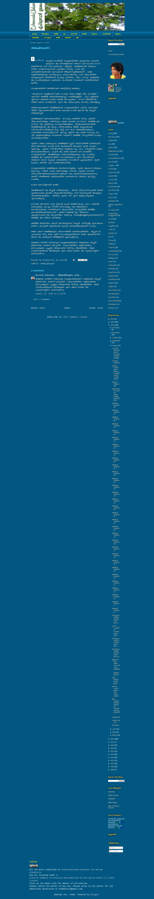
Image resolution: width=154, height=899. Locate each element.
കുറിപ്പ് (34, 34)
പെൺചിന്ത (106, 34)
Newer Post (38, 308)
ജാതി (58, 37)
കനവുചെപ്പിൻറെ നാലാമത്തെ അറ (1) (115, 652)
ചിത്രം (110, 147)
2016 (113, 745)
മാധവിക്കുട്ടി (112, 293)
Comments (114, 851)
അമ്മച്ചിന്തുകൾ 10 (115, 596)
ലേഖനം (94, 34)
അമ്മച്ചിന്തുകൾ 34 (115, 432)
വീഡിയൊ (112, 190)
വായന (110, 261)
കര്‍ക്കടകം (112, 276)
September (116, 341)
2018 (113, 739)
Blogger (95, 894)
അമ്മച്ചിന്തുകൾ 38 (115, 405)
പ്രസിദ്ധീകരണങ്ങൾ (116, 54)
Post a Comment (41, 299)
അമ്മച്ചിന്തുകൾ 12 (115, 583)
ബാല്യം (68, 37)
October (115, 338)
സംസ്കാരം (47, 37)
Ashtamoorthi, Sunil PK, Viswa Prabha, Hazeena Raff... (116, 394)
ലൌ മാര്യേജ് (113, 301)
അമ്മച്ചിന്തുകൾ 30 (115, 460)
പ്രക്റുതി (112, 283)
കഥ (64, 34)
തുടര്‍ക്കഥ (35, 37)
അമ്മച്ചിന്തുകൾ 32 (115, 446)
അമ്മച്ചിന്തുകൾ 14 (115, 569)
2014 (113, 751)
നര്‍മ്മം (110, 244)
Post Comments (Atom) (75, 317)
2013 (113, 754)
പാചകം (111, 179)
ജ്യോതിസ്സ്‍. (112, 802)
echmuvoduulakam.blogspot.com (77, 870)
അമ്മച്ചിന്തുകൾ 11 (115, 590)
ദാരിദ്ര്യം (112, 268)
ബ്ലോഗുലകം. (113, 795)
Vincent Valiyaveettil (115, 384)
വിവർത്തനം (112, 304)
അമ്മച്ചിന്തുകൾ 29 (115, 466)
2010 (113, 763)
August (115, 345)
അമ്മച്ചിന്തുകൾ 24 (115, 501)
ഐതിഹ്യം (112, 272)
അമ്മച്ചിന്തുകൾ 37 (115, 412)
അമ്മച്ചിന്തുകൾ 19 (115, 535)
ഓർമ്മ (56, 34)
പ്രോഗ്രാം (112, 172)
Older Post (96, 308)
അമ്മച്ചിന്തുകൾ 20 (115, 528)
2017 (113, 742)
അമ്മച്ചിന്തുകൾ (47, 264)
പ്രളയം (111, 286)
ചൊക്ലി (111, 154)
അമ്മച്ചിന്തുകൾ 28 (115, 473)
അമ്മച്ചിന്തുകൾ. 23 (116, 507)
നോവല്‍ (74, 34)
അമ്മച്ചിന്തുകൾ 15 (115, 562)
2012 (113, 757)
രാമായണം (112, 297)
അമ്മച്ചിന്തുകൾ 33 (115, 439)
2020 (113, 322)
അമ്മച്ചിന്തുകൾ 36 (115, 419)
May (114, 732)
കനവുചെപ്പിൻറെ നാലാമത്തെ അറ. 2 (115, 642)
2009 (113, 766)
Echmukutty (35, 872)
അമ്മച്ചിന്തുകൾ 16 (115, 555)
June (114, 729)
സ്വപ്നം (111, 240)
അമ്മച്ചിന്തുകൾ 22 (115, 514)
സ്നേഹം (118, 34)
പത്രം (110, 229)
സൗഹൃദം (111, 254)
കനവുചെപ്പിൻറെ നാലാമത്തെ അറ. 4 (115, 619)
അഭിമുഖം (111, 258)
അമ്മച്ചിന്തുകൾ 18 (115, 542)
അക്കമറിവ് (116, 717)
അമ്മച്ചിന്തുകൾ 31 (115, 453)
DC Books (115, 725)
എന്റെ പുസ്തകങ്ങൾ (115, 204)
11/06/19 (37, 59)
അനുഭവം (45, 34)
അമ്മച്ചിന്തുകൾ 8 (115, 610)
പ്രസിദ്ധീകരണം (114, 158)
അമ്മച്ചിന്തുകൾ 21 (115, 521)
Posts (112, 848)
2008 (113, 770)
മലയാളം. (111, 792)
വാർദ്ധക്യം (112, 265)
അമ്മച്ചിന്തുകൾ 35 (115, 425)
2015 (113, 748)
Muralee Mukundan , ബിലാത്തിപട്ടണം (54, 275)
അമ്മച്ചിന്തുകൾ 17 (115, 548)
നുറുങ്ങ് (111, 219)
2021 (113, 319)
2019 (113, 325)
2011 (113, 760)
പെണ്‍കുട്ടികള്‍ (113, 251)
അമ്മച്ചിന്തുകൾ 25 (115, 494)
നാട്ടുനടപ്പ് (112, 247)
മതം (77, 37)
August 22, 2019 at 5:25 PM (50, 294)
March (114, 735)
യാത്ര (84, 34)
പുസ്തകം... (112, 165)
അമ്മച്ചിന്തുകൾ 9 (115, 603)
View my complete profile (118, 89)
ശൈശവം (112, 308)
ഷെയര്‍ (111, 176)
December (116, 328)
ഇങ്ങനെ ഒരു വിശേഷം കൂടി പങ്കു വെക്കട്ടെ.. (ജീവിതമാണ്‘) (116, 667)
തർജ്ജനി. (112, 799)
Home (67, 308)
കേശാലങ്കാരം (113, 290)
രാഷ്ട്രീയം (112, 226)
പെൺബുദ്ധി (113, 279)
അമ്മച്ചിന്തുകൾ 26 (115, 487)
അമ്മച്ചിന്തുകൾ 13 (115, 576)
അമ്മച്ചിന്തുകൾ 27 (115, 480)
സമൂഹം (111, 194)
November (116, 332)
